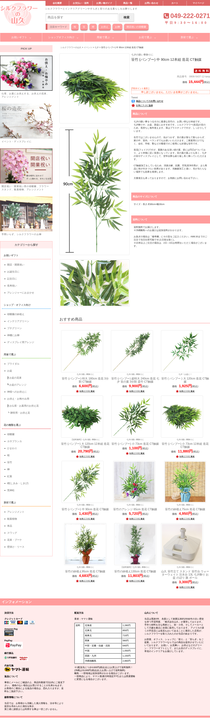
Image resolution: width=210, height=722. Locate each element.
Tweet (134, 97)
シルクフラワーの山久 (70, 47)
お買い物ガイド (104, 3)
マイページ (198, 3)
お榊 (117, 26)
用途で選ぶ (103, 37)
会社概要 (57, 3)
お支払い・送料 (81, 3)
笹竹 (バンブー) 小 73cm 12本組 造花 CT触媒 (185, 443)
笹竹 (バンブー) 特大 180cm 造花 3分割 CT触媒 (85, 378)
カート (174, 3)
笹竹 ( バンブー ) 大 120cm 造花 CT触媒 (185, 378)
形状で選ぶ (187, 37)
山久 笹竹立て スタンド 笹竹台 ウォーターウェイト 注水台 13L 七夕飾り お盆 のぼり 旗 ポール (185, 572)
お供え (104, 26)
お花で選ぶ (145, 37)
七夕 (96, 47)
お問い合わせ (151, 3)
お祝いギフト (19, 37)
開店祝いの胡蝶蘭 (136, 26)
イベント (88, 47)
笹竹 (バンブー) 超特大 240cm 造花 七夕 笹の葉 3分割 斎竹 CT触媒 (135, 378)
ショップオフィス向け (61, 37)
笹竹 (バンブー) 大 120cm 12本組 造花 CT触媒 (85, 443)
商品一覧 (127, 3)
